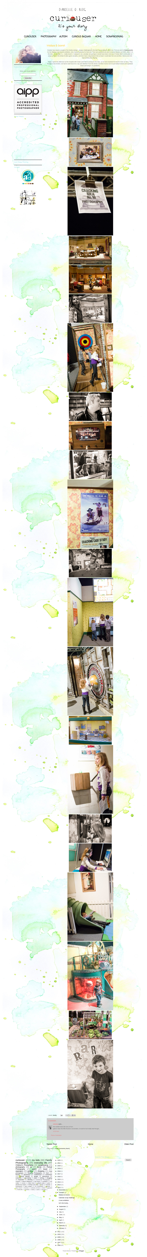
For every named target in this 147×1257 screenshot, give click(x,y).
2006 (59, 1245)
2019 (59, 1168)
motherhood (37, 1174)
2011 (59, 1231)
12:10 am (56, 1131)
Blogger (81, 1251)
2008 (59, 1240)
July (60, 1212)
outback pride (41, 1183)
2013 (59, 1185)
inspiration (21, 1179)
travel (45, 1169)
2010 (59, 1234)
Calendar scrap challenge (67, 1197)
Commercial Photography (42, 1179)
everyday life (40, 1163)
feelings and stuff (33, 1184)
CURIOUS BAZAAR (81, 36)
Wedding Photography (35, 1173)
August (61, 1209)
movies (24, 1183)
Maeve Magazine (27, 1181)
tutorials (48, 1184)
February (62, 1225)
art (31, 1167)
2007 (59, 1242)
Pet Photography (39, 1186)
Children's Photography (24, 1165)
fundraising (19, 1186)
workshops (48, 1174)
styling (32, 1189)
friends (18, 1174)
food (47, 1173)
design (36, 1176)
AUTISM (63, 36)
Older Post (129, 1144)
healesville (20, 1189)
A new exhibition (64, 1200)
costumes (19, 1178)
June (61, 1214)
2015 (59, 1179)
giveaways (27, 1174)
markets (18, 1181)
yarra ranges (28, 1186)
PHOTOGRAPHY (48, 36)
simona (55, 1124)
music (42, 1184)
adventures (45, 1176)
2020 (59, 1166)
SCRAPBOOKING (114, 36)
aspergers (19, 1171)
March (61, 1223)
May (60, 1217)
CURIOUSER (30, 36)
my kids (36, 1160)
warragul (44, 1189)
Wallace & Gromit (64, 1195)
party (48, 1183)
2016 (59, 1176)
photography (20, 1167)
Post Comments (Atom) (62, 1148)
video (35, 1178)
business (26, 1188)
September (62, 1206)
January (61, 1228)
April (60, 1220)
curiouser (20, 1160)
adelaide (48, 1186)
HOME (98, 36)
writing (42, 1178)
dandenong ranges (21, 1184)
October (61, 1192)
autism (34, 1169)
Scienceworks (128, 50)
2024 (59, 1163)
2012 (59, 1187)
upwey (38, 1189)
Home (90, 1144)
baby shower (19, 1188)
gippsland (49, 1188)
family (55, 1115)
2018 (59, 1171)
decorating (27, 1178)
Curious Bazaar (24, 1176)
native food (31, 1183)
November (62, 1190)
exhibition (45, 1181)
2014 (59, 1182)
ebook (43, 1188)
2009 (59, 1237)
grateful (30, 1171)
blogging (49, 1178)
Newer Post (52, 1144)
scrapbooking (43, 1165)
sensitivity (26, 1189)
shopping (41, 1171)
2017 (59, 1174)
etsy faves (37, 1181)
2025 (59, 1160)
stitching (29, 1179)
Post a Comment (56, 1135)
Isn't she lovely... (64, 1203)
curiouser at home (35, 1188)
